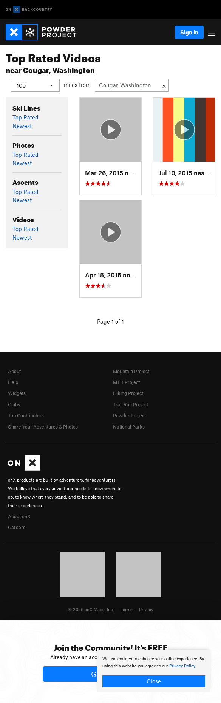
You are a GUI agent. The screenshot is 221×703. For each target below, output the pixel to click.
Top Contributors (26, 415)
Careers (16, 527)
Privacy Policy (182, 666)
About (14, 371)
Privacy (146, 609)
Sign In (189, 32)
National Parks (129, 426)
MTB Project (126, 382)
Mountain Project (131, 371)
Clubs (14, 404)
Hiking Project (128, 393)
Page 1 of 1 (110, 320)
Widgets (17, 393)
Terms (127, 609)
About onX (19, 516)
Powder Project (129, 415)
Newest (22, 125)
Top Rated (25, 117)
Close (154, 681)
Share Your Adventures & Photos (43, 426)
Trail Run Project (130, 404)
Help (13, 382)
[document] (153, 671)
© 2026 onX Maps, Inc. (91, 609)
